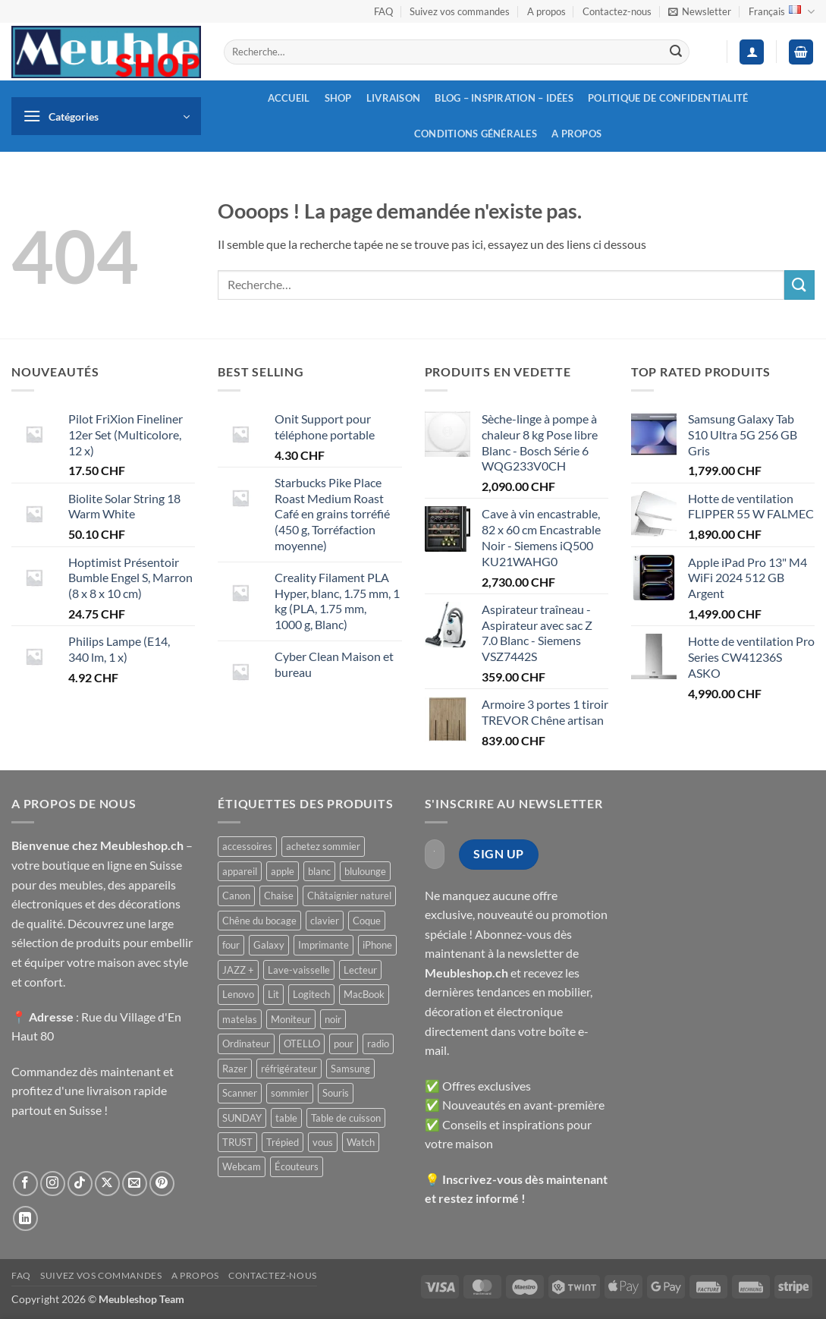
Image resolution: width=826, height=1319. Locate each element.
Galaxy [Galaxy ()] (268, 945)
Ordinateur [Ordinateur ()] (246, 1043)
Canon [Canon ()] (236, 895)
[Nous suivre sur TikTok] (80, 1183)
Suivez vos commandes (460, 11)
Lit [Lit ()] (273, 994)
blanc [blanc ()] (319, 871)
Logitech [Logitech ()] (311, 994)
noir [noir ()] (333, 1019)
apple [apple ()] (282, 871)
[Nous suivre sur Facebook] (25, 1183)
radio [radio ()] (378, 1043)
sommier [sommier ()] (290, 1093)
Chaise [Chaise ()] (279, 895)
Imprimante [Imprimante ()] (323, 945)
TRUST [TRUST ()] (237, 1142)
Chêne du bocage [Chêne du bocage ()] (259, 920)
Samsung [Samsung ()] (350, 1068)
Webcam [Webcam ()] (241, 1166)
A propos (546, 11)
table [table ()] (286, 1118)
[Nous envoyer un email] (134, 1183)
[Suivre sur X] (107, 1183)
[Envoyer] (676, 52)
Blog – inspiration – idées (504, 98)
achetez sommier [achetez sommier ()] (323, 846)
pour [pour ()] (343, 1043)
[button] (699, 11)
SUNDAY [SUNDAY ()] (242, 1118)
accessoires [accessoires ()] (247, 846)
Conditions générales (475, 133)
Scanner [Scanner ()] (239, 1093)
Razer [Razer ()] (234, 1068)
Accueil (289, 98)
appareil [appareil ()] (239, 871)
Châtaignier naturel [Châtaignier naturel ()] (349, 895)
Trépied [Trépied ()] (282, 1142)
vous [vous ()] (322, 1142)
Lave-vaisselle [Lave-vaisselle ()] (299, 970)
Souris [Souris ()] (335, 1093)
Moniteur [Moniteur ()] (291, 1019)
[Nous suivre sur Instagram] (52, 1183)
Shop (338, 98)
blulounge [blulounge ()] (365, 871)
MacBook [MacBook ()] (364, 994)
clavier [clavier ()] (324, 920)
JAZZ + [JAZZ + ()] (238, 970)
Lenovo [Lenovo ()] (238, 994)
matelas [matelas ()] (239, 1019)
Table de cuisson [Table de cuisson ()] (346, 1118)
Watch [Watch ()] (361, 1142)
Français (782, 12)
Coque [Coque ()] (367, 920)
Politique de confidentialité (668, 98)
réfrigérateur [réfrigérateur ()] (289, 1068)
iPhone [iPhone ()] (377, 945)
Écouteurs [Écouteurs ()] (297, 1166)
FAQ (383, 11)
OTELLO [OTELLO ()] (302, 1043)
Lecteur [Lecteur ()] (360, 970)
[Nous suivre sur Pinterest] (161, 1183)
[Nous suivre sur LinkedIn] (25, 1218)
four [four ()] (231, 945)
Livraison (393, 98)
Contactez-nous (617, 11)
